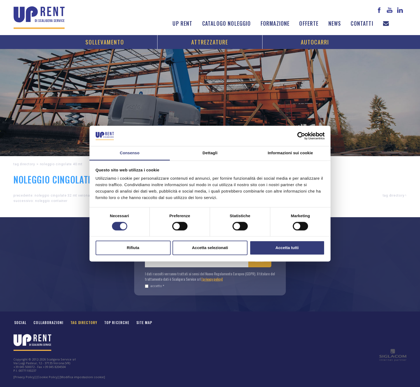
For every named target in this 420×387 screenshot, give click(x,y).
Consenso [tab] (129, 153)
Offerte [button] (308, 23)
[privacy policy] (212, 279)
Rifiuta (133, 248)
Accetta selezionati (210, 248)
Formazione (275, 23)
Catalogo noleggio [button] (226, 23)
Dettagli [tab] (210, 153)
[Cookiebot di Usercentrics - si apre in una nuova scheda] (301, 136)
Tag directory (24, 164)
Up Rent (182, 23)
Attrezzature (209, 42)
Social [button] (20, 322)
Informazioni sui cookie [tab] (290, 153)
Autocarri (315, 42)
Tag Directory (83, 322)
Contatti (362, 23)
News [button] (334, 23)
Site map (144, 322)
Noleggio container (51, 201)
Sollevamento (104, 42)
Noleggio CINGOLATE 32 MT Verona (62, 195)
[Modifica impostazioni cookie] (82, 377)
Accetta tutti (287, 248)
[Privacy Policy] (24, 377)
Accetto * (154, 286)
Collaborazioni (48, 322)
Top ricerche (116, 322)
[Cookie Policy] (47, 377)
